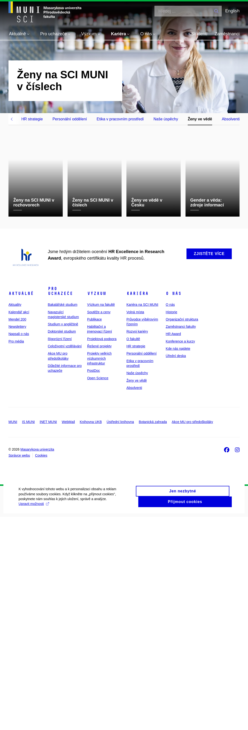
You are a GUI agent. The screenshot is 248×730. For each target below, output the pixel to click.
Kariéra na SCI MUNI (142, 518)
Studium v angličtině (63, 537)
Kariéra (137, 506)
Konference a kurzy (180, 554)
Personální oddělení (70, 119)
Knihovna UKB (91, 635)
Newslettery (17, 540)
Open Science (97, 591)
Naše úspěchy (166, 119)
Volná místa (135, 525)
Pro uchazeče (60, 504)
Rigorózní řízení (60, 552)
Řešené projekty (99, 559)
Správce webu (19, 669)
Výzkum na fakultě (101, 518)
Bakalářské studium (62, 518)
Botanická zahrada (153, 635)
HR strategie (32, 119)
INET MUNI (48, 635)
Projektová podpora (101, 552)
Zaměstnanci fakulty (181, 540)
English (232, 10)
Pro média (16, 554)
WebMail (68, 635)
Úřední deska (176, 569)
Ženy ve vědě (200, 119)
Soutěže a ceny (99, 525)
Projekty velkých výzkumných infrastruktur (99, 571)
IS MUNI (28, 635)
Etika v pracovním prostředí (120, 119)
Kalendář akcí (18, 525)
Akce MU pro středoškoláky (192, 635)
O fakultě (133, 552)
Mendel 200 (17, 532)
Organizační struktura (182, 532)
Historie (171, 525)
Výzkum (96, 506)
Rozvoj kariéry (137, 545)
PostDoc (93, 584)
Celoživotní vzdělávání (65, 559)
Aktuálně (21, 506)
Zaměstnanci (227, 33)
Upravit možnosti (96, 721)
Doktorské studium (62, 545)
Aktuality (14, 518)
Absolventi (231, 119)
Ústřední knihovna (120, 635)
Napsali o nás (18, 547)
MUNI (12, 635)
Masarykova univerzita (37, 662)
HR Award (173, 547)
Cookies (41, 669)
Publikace (94, 532)
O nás (173, 506)
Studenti (199, 33)
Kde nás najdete (178, 562)
